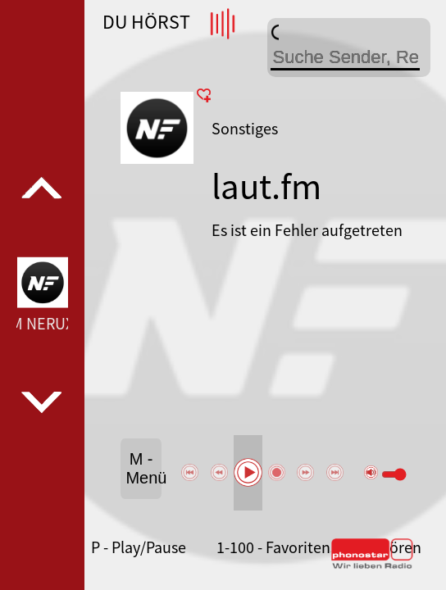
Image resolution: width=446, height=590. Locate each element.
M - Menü (143, 468)
